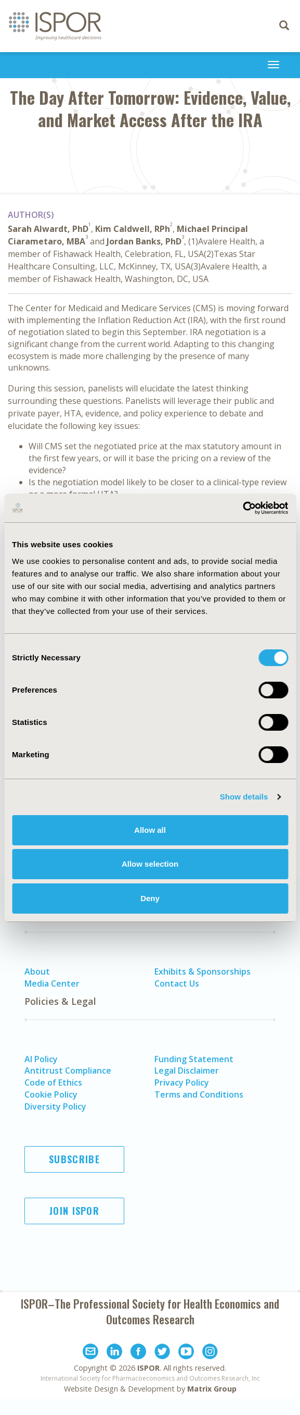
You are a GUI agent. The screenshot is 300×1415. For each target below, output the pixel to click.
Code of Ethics (53, 1082)
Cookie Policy (50, 1094)
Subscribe (74, 1159)
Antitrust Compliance (67, 1070)
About (37, 971)
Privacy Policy (181, 1082)
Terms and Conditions (198, 1094)
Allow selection (150, 863)
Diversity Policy (55, 1106)
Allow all (150, 830)
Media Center (52, 983)
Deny (150, 898)
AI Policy (41, 1059)
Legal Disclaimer (186, 1070)
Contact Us (176, 983)
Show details (244, 796)
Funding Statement (193, 1059)
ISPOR (148, 1368)
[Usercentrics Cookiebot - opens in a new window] (242, 508)
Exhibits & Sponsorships (202, 971)
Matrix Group (212, 1389)
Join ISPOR (74, 1210)
